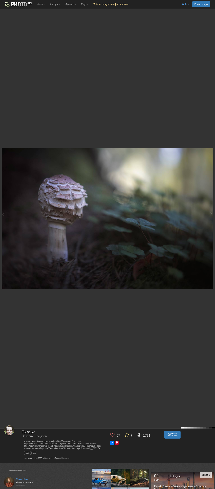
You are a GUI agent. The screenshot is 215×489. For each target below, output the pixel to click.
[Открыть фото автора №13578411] (139, 478)
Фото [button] (41, 4)
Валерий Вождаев (34, 436)
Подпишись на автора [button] (172, 435)
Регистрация (201, 4)
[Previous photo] (3, 214)
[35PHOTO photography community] (18, 4)
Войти (185, 4)
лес (34, 453)
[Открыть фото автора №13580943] (120, 478)
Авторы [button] (55, 4)
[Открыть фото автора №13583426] (101, 478)
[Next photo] (211, 214)
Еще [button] (84, 4)
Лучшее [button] (70, 4)
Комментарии (18, 470)
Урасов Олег (22, 479)
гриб (27, 453)
